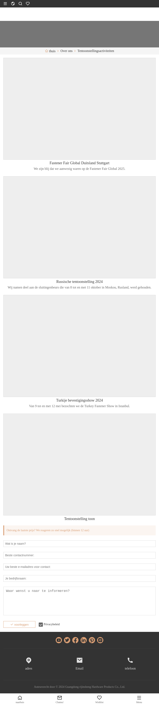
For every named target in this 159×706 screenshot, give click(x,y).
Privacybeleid (52, 624)
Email (79, 668)
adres (28, 668)
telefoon (130, 668)
